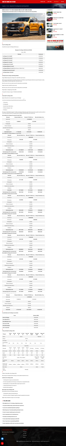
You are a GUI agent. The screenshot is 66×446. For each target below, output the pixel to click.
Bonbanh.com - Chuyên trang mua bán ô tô (42, 441)
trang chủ (42, 1)
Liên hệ (24, 437)
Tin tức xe (25, 435)
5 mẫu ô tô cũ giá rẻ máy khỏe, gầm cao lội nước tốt (11, 412)
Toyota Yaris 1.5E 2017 (57, 23)
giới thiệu (49, 1)
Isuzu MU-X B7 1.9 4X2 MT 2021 (58, 30)
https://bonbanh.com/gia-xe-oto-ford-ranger (12, 397)
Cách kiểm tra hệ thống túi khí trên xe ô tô (10, 416)
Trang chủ (24, 431)
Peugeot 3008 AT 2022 (57, 12)
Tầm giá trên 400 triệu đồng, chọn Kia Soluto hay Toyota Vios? (13, 405)
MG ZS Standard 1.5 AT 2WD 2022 (58, 35)
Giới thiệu (24, 433)
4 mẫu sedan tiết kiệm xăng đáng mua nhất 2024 (11, 418)
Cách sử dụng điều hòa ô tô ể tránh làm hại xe (10, 414)
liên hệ (62, 1)
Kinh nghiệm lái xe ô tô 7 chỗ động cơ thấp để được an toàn (13, 403)
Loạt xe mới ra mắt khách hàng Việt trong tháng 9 (11, 407)
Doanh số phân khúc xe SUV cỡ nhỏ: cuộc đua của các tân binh (13, 423)
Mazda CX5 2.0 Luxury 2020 (58, 17)
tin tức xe (56, 1)
